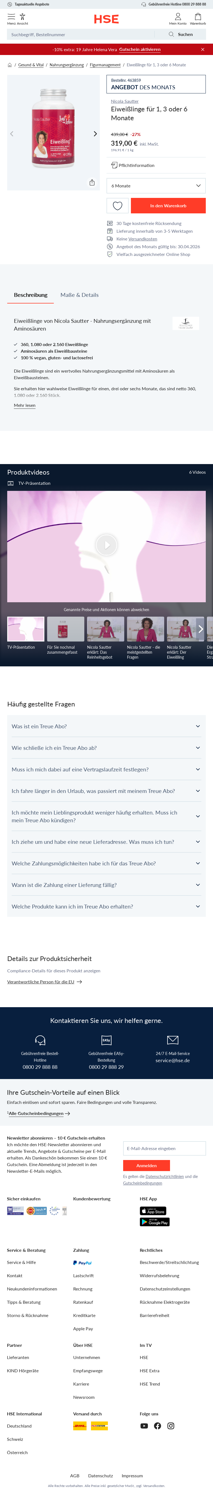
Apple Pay (83, 1328)
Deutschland (19, 1425)
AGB (74, 1475)
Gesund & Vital (31, 64)
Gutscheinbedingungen (142, 1183)
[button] (106, 726)
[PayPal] (82, 1262)
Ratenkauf (83, 1302)
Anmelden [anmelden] (146, 1165)
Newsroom (84, 1397)
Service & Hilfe (21, 1262)
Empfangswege (88, 1370)
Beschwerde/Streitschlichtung (169, 1262)
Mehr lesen (25, 405)
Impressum (132, 1475)
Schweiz (15, 1439)
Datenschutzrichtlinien (165, 1176)
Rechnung (82, 1288)
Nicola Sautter (125, 101)
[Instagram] (170, 1425)
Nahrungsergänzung (67, 64)
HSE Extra (149, 1370)
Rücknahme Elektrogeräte (165, 1302)
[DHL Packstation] (99, 1425)
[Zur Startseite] (106, 19)
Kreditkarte (84, 1315)
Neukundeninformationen (32, 1288)
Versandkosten (142, 238)
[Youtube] (144, 1425)
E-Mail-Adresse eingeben (151, 1148)
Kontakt (14, 1275)
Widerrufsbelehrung (159, 1275)
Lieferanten (18, 1357)
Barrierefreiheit (154, 1315)
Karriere (81, 1383)
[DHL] (80, 1425)
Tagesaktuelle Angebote (28, 4)
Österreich (17, 1452)
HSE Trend (150, 1383)
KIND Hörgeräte (23, 1370)
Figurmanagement (105, 64)
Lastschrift (83, 1275)
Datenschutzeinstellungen (165, 1288)
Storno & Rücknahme (27, 1315)
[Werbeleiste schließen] (202, 49)
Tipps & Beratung (23, 1302)
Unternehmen (86, 1357)
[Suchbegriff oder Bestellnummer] (80, 34)
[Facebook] (157, 1425)
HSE (144, 1357)
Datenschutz (100, 1475)
